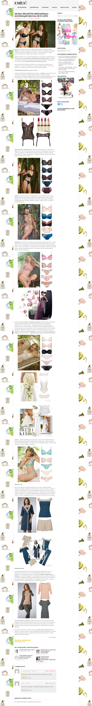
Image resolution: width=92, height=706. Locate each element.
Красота (54, 7)
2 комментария (37, 18)
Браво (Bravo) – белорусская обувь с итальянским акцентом (66, 64)
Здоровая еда (34, 7)
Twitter (62, 104)
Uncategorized (22, 7)
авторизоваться (37, 701)
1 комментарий (39, 654)
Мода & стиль (64, 7)
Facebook (59, 104)
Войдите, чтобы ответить (50, 670)
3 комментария (17, 659)
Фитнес (74, 7)
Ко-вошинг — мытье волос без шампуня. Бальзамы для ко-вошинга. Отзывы (68, 68)
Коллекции (30, 18)
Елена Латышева (18, 18)
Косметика (45, 7)
